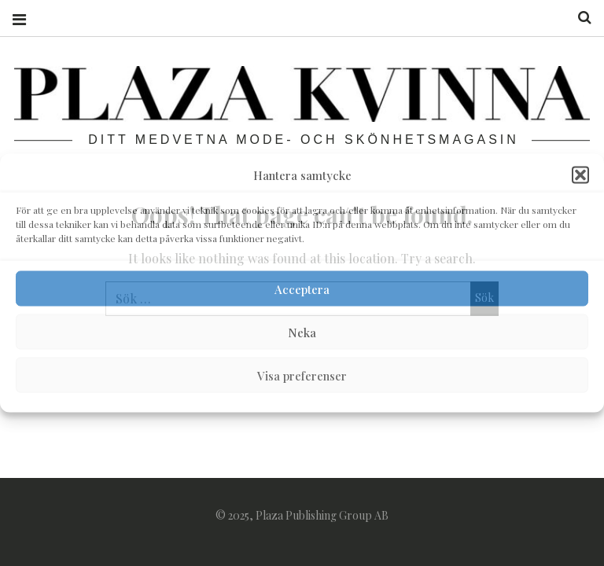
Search (579, 17)
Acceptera (302, 288)
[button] (580, 175)
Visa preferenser (302, 375)
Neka (302, 332)
